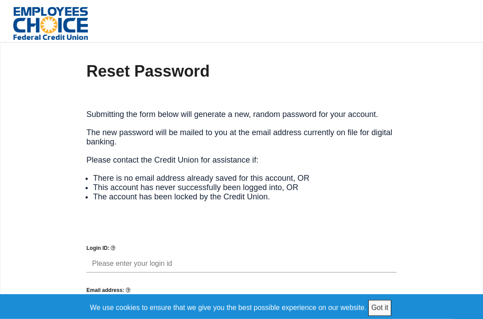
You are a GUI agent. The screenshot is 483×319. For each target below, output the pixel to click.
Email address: (108, 290)
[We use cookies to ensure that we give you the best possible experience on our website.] (242, 306)
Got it (379, 307)
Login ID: (100, 248)
